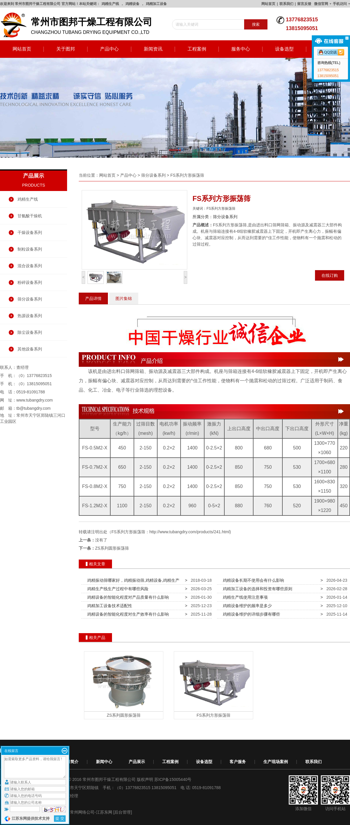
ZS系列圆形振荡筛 (112, 548)
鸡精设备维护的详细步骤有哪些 (250, 614)
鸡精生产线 (110, 4)
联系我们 (286, 4)
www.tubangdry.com (34, 400)
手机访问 (340, 4)
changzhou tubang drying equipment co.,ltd (79, 25)
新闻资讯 (153, 48)
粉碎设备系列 (30, 282)
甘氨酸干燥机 (30, 215)
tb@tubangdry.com (33, 408)
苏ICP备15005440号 (173, 779)
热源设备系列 (30, 315)
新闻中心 (104, 761)
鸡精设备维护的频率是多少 (246, 605)
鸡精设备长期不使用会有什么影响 (252, 580)
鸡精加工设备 (156, 4)
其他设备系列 (30, 349)
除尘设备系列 (30, 332)
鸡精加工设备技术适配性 (108, 605)
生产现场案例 (275, 761)
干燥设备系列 (30, 232)
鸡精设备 (132, 4)
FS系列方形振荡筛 (187, 175)
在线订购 (329, 275)
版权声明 (145, 779)
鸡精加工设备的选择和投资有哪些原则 (256, 588)
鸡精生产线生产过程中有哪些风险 (116, 588)
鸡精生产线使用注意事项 (244, 597)
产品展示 (137, 761)
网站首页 (268, 4)
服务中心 (240, 48)
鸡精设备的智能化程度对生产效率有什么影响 (127, 614)
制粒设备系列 (30, 249)
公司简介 (70, 761)
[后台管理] (122, 812)
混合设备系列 (30, 265)
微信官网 (321, 4)
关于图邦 (65, 48)
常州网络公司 (82, 812)
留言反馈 (304, 4)
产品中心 (109, 48)
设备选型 (284, 48)
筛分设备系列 (30, 299)
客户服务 (238, 761)
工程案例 (197, 48)
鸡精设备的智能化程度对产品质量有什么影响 (127, 597)
